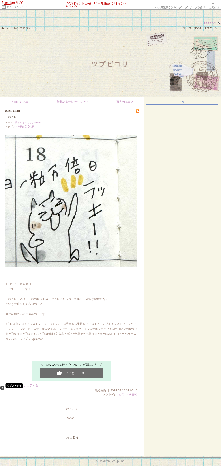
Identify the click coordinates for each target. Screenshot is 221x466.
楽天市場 (214, 7)
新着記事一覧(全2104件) (72, 101)
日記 (15, 28)
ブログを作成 (197, 7)
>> (168, 7)
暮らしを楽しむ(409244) (28, 122)
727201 (210, 23)
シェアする (31, 385)
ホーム (5, 28)
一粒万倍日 (12, 117)
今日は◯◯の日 (25, 126)
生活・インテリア (16, 7)
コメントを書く (127, 394)
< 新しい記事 (20, 101)
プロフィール (28, 28)
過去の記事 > (124, 101)
